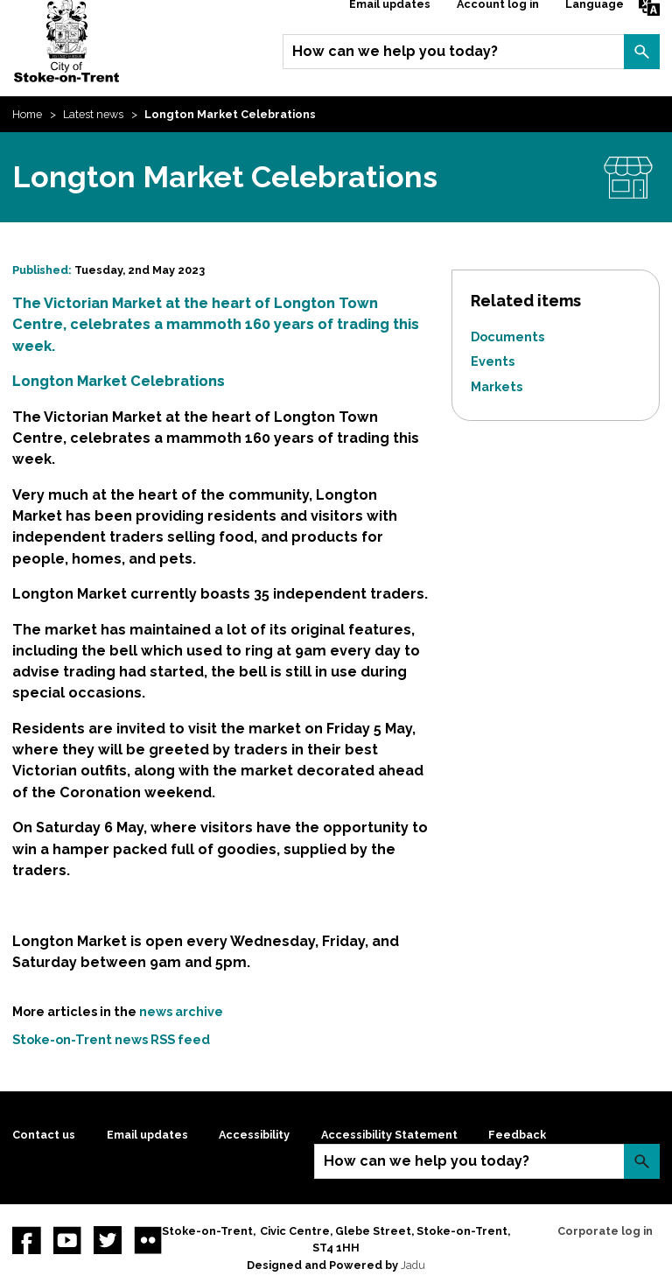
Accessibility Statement (389, 1134)
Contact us (43, 1134)
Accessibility (254, 1134)
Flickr (148, 1240)
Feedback (517, 1134)
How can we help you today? (395, 51)
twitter (108, 1240)
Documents (507, 336)
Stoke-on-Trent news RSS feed (111, 1039)
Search (641, 51)
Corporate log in (605, 1230)
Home (27, 114)
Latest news (93, 114)
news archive (181, 1011)
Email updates (147, 1134)
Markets (496, 386)
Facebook (26, 1240)
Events (492, 361)
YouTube (67, 1240)
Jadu (413, 1265)
